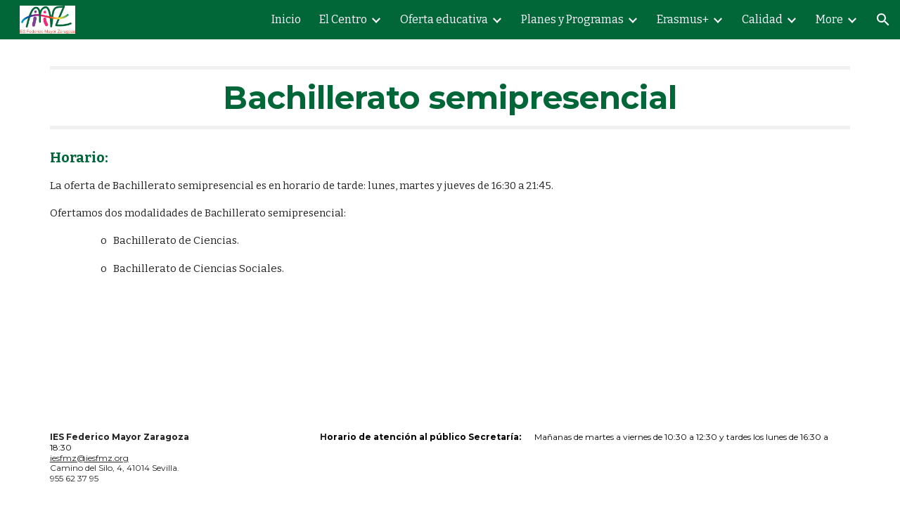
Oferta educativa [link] (444, 19)
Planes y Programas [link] (572, 19)
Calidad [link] (762, 19)
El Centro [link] (343, 19)
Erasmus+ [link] (683, 19)
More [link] (829, 19)
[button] (883, 20)
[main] (450, 97)
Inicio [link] (286, 19)
